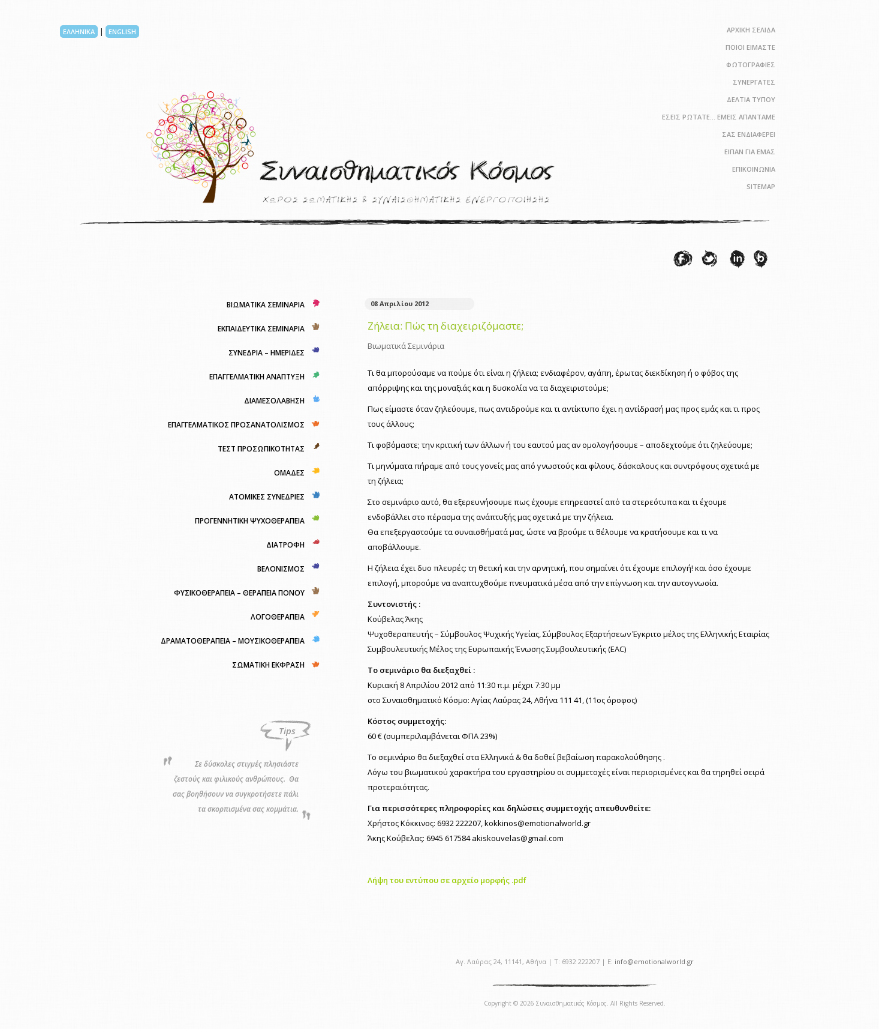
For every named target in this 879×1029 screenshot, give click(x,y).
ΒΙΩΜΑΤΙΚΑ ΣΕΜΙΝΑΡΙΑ (266, 305)
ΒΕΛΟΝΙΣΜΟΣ (281, 569)
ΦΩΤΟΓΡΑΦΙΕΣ (750, 64)
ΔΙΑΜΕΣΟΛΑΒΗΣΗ (274, 401)
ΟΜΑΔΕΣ (289, 473)
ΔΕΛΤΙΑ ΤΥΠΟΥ (751, 99)
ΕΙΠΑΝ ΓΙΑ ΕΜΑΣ (749, 151)
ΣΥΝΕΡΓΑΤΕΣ (754, 81)
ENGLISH (122, 31)
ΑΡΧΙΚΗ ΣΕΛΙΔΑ (751, 29)
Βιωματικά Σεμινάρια (406, 345)
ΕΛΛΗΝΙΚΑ (79, 31)
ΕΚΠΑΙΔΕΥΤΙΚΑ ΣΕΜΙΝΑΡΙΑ (261, 329)
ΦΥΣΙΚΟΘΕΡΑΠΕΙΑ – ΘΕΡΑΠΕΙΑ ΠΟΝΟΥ (239, 593)
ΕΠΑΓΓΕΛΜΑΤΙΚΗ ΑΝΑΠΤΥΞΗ (257, 377)
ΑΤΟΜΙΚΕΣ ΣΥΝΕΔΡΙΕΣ (267, 497)
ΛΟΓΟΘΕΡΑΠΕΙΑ (278, 617)
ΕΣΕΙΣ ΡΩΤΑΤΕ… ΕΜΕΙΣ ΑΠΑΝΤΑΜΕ (718, 116)
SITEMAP (760, 186)
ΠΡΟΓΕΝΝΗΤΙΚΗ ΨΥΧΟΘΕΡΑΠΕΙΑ (250, 521)
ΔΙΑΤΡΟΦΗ (285, 545)
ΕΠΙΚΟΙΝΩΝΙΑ (753, 169)
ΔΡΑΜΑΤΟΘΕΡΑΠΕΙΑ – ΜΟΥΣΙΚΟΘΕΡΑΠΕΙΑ (233, 641)
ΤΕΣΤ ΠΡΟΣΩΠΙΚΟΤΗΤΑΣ (261, 449)
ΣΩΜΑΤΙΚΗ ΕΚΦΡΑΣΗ (268, 665)
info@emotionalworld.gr (654, 961)
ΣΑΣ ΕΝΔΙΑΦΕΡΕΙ (748, 134)
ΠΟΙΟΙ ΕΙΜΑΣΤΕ (750, 47)
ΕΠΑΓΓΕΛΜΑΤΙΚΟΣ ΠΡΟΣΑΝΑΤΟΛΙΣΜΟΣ (236, 425)
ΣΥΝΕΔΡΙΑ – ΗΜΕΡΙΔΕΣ (266, 353)
